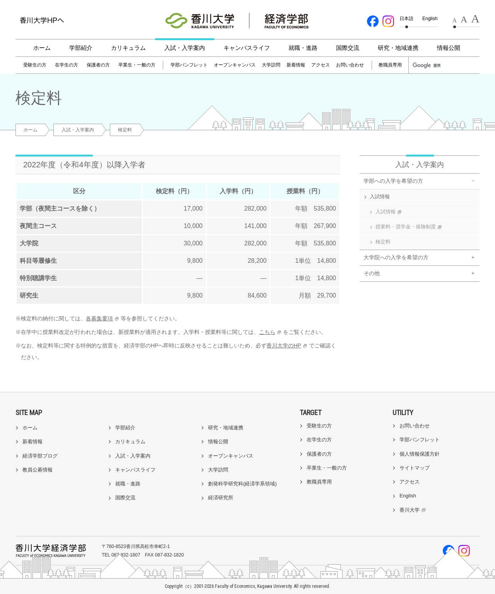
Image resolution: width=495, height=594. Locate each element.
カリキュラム (128, 47)
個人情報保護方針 (419, 454)
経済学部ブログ (40, 456)
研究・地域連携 (398, 47)
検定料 (383, 242)
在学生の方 (66, 65)
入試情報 (380, 196)
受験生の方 (34, 65)
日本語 (406, 18)
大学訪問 (271, 65)
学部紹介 (80, 47)
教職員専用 (390, 65)
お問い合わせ (350, 65)
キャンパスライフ (247, 47)
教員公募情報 (37, 470)
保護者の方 (98, 65)
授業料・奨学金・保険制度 (410, 227)
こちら (267, 332)
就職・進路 (302, 47)
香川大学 (413, 510)
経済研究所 (220, 497)
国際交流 (347, 47)
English (429, 18)
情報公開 (448, 47)
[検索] (430, 65)
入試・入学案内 (184, 47)
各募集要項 (99, 318)
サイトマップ (414, 468)
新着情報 (296, 65)
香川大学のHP (283, 345)
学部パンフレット (189, 65)
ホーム (42, 47)
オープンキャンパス (235, 65)
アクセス (320, 65)
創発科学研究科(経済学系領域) (242, 484)
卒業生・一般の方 (136, 65)
